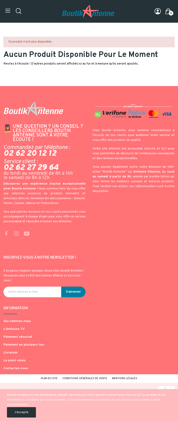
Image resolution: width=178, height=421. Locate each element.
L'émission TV (14, 329)
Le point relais (14, 360)
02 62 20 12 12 (29, 154)
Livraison (10, 353)
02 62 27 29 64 (30, 168)
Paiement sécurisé (17, 337)
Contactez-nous (15, 368)
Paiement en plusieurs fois (23, 345)
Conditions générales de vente (84, 378)
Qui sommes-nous (17, 321)
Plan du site (49, 378)
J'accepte (21, 412)
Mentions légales (124, 378)
